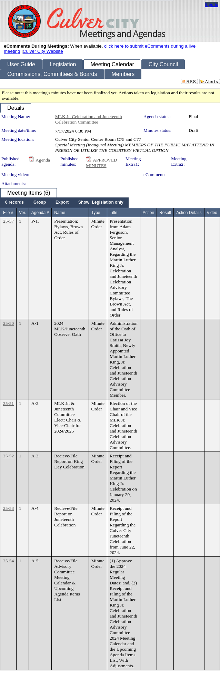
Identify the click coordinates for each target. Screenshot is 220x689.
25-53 (8, 508)
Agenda (43, 160)
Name (59, 212)
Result (165, 212)
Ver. (22, 212)
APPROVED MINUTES (101, 162)
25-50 (8, 323)
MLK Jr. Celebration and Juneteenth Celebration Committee (88, 119)
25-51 (8, 403)
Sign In (211, 4)
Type (95, 212)
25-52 (8, 455)
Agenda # (40, 212)
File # (8, 212)
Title (113, 212)
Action (148, 212)
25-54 (8, 560)
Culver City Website (43, 51)
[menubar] (64, 202)
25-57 (8, 221)
